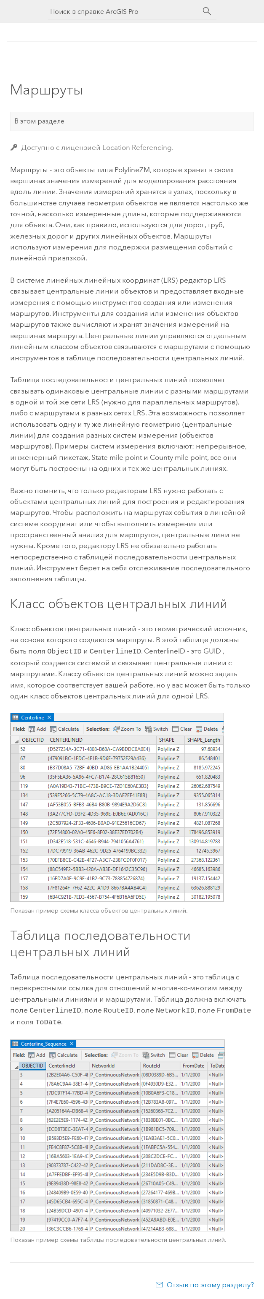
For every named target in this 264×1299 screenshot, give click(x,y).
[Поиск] (207, 11)
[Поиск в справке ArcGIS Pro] (124, 11)
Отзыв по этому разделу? (210, 1282)
